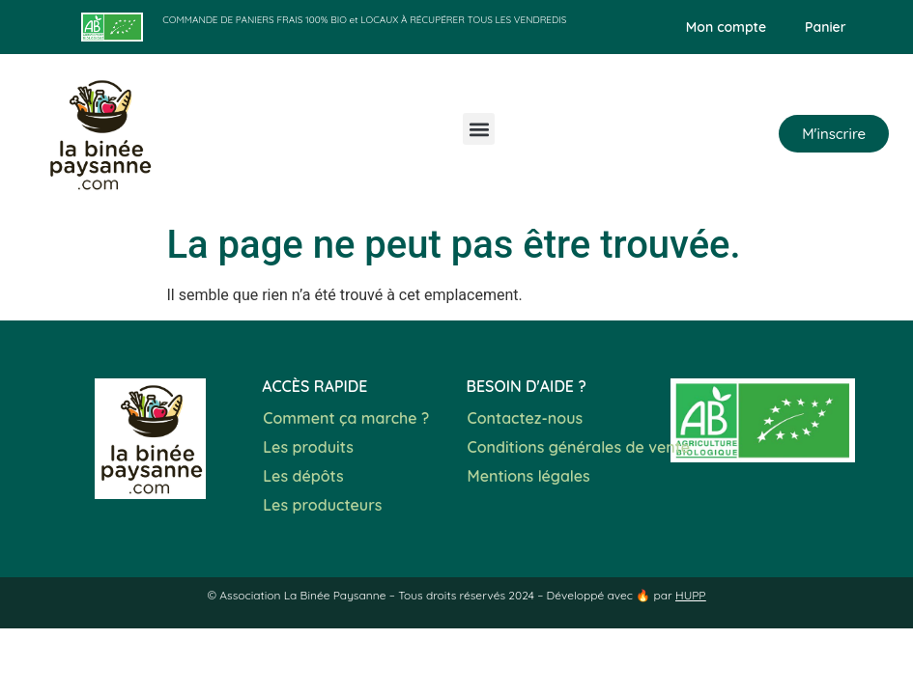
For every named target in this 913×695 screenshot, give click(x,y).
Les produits (308, 447)
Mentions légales (529, 476)
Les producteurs (322, 504)
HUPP (690, 595)
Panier (825, 27)
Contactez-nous (526, 418)
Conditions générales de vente (579, 447)
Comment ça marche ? (346, 418)
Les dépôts (303, 476)
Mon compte (726, 27)
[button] (479, 129)
